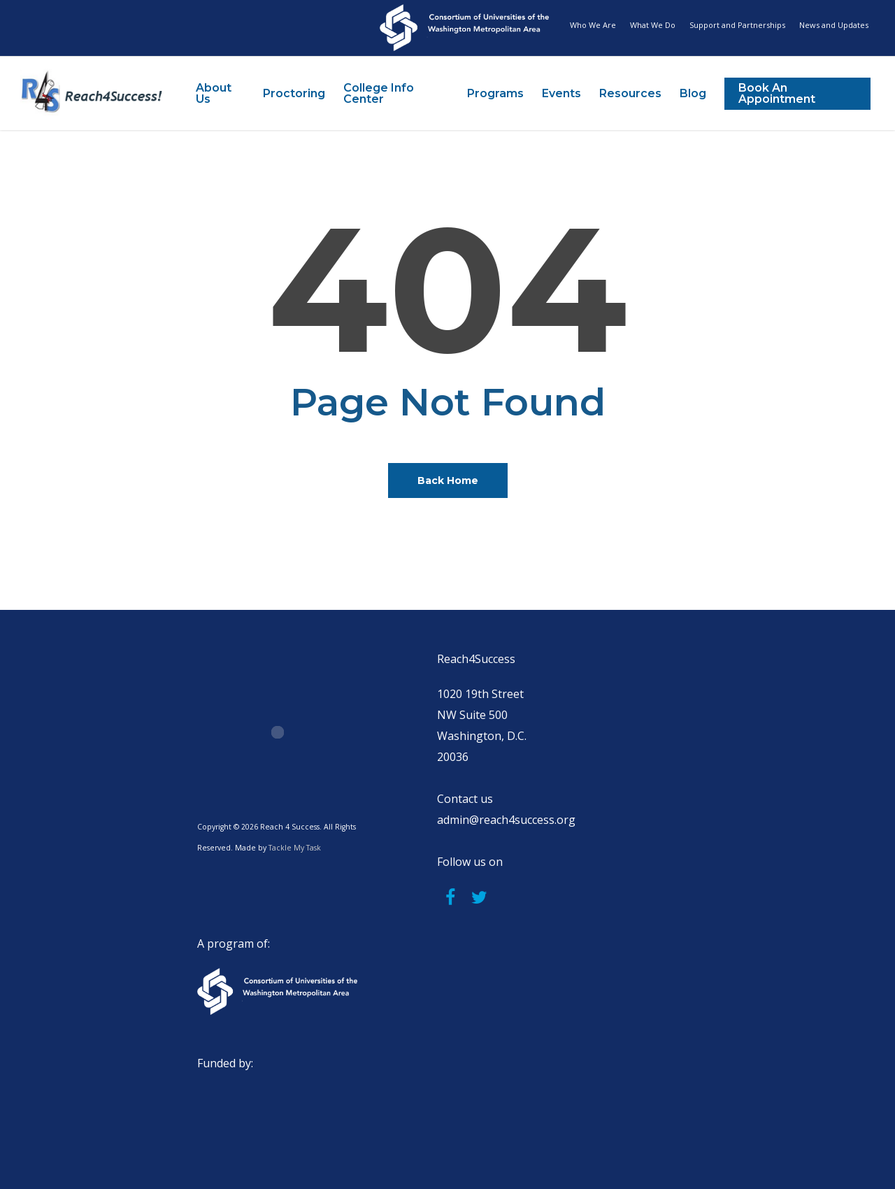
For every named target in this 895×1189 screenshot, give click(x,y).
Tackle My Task (294, 848)
